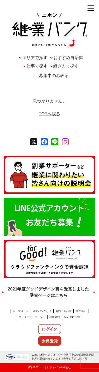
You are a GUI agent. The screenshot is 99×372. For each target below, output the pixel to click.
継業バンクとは (42, 311)
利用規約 (54, 317)
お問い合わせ (63, 311)
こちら (61, 295)
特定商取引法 (72, 317)
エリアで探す (35, 57)
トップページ (21, 311)
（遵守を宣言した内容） (75, 358)
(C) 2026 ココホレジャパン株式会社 (49, 367)
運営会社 (81, 311)
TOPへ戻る (49, 114)
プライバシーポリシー (32, 317)
